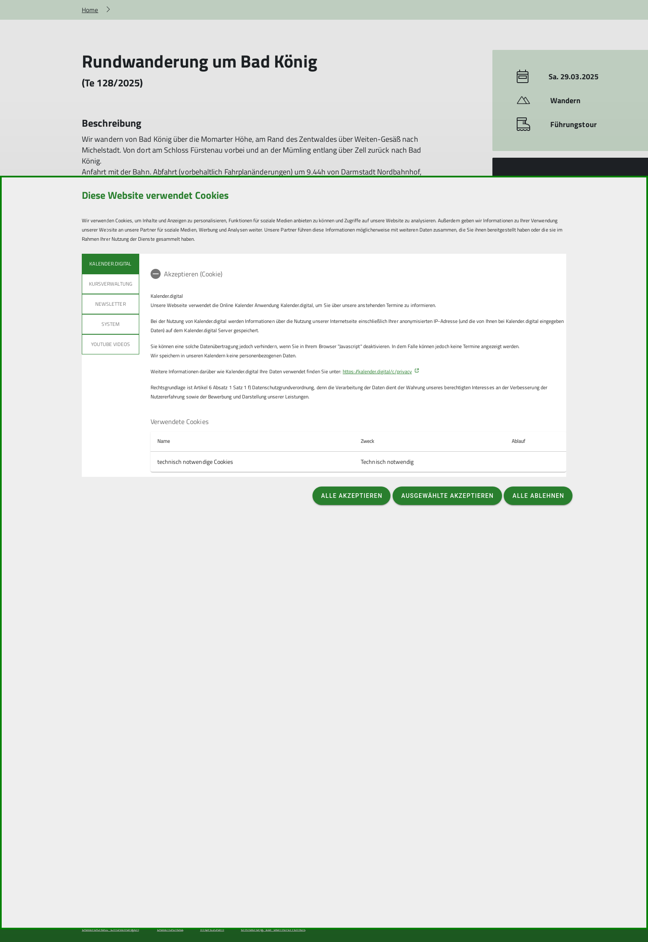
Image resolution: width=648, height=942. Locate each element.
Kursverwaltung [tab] (110, 284)
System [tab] (110, 324)
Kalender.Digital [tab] (110, 264)
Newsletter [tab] (110, 304)
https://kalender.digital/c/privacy (377, 371)
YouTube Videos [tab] (110, 344)
